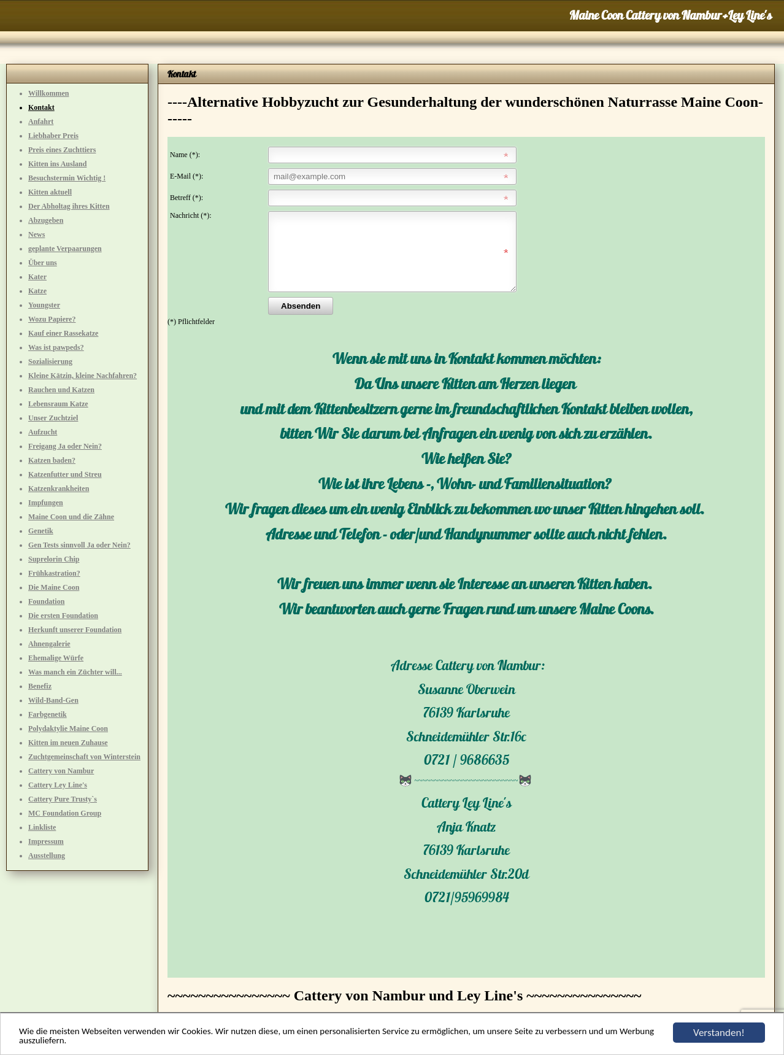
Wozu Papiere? (51, 319)
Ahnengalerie (49, 644)
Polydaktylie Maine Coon (68, 728)
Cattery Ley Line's (57, 785)
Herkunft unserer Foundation (74, 629)
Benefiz (40, 686)
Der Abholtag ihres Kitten (69, 206)
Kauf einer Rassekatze (63, 333)
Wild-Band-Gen (53, 700)
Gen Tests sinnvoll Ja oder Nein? (79, 545)
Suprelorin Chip (53, 559)
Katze (37, 291)
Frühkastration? (54, 573)
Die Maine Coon (53, 587)
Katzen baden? (51, 460)
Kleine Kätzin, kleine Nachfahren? (82, 375)
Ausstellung (46, 855)
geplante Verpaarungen (65, 248)
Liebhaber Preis (53, 135)
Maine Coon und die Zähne (71, 516)
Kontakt (41, 107)
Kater (37, 276)
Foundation (46, 601)
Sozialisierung (50, 361)
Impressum (46, 841)
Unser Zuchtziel (53, 418)
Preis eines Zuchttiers (62, 149)
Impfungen (45, 502)
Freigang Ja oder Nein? (65, 446)
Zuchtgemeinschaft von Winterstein (84, 756)
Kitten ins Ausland (57, 164)
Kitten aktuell (50, 192)
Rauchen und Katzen (61, 389)
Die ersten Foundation (63, 615)
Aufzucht (42, 432)
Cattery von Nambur (61, 771)
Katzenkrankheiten (58, 488)
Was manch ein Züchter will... (75, 672)
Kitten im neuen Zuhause (68, 742)
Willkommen (48, 93)
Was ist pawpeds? (56, 347)
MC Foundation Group (64, 813)
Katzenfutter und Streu (65, 474)
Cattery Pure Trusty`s (62, 799)
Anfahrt (40, 121)
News (36, 234)
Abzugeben (45, 220)
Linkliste (42, 827)
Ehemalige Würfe (55, 658)
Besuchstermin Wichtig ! (67, 178)
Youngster (44, 305)
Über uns (42, 262)
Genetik (40, 531)
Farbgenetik (47, 714)
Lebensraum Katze (58, 404)
